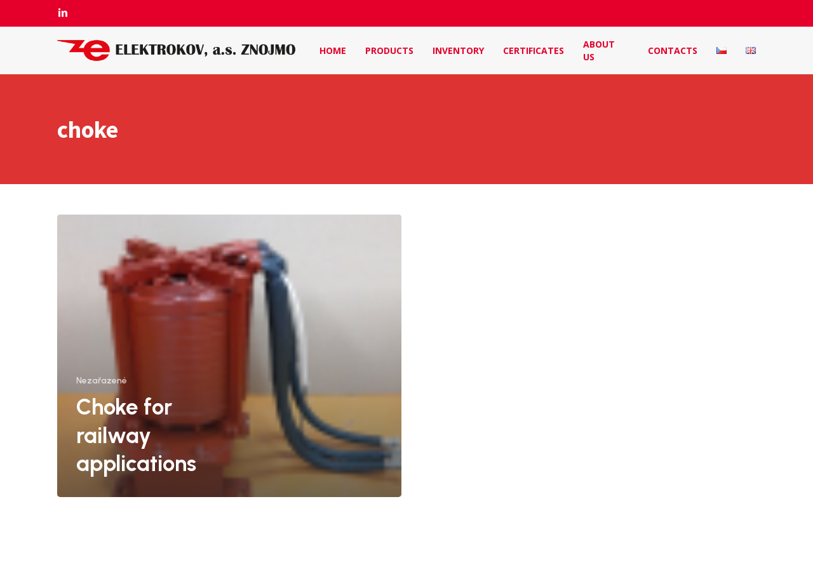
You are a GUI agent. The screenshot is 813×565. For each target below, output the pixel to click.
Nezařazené (101, 380)
